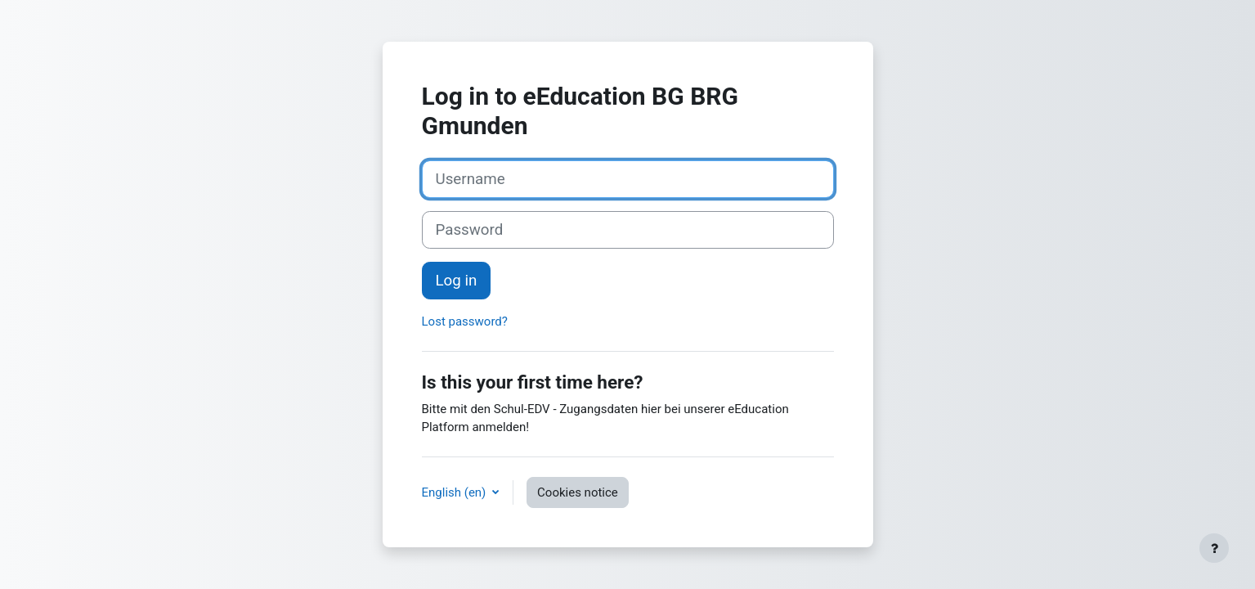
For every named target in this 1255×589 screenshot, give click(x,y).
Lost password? (465, 321)
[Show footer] (1214, 548)
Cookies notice (577, 492)
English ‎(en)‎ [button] (456, 492)
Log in (456, 281)
